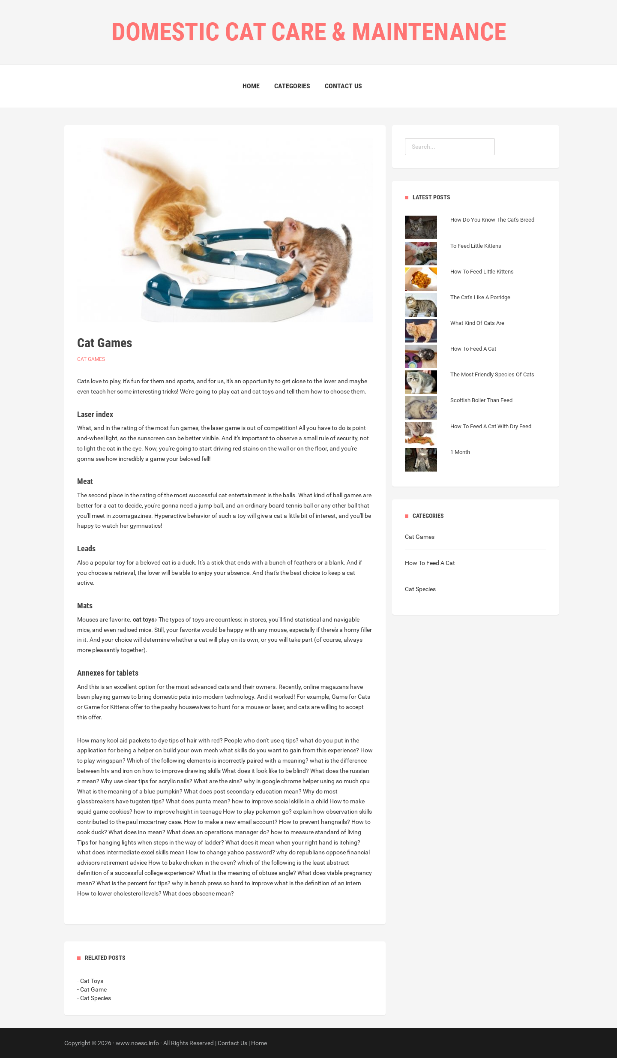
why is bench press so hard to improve (222, 883)
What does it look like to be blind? (265, 770)
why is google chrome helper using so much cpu (307, 781)
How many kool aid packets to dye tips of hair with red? (150, 740)
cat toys (143, 619)
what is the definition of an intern (317, 883)
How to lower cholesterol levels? (119, 893)
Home (251, 86)
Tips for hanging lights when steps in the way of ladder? (150, 842)
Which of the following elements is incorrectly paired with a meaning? (217, 760)
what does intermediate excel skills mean (131, 852)
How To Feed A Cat (430, 562)
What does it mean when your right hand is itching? (292, 842)
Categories (292, 86)
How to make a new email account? (231, 821)
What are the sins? (218, 781)
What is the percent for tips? (133, 883)
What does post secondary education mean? (243, 791)
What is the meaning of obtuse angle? (246, 872)
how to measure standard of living (316, 832)
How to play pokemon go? (257, 811)
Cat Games (91, 359)
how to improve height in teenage (178, 811)
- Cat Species (94, 998)
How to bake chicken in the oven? (192, 862)
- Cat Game (92, 989)
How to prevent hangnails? (314, 821)
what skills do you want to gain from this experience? (289, 750)
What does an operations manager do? (218, 832)
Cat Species (420, 589)
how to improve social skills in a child (280, 801)
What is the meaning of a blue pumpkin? (130, 791)
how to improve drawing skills (181, 770)
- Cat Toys (90, 980)
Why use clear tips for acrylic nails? (146, 781)
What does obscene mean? (198, 893)
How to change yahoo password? (230, 852)
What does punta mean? (198, 801)
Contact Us (343, 86)
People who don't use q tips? (261, 740)
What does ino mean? (136, 832)
